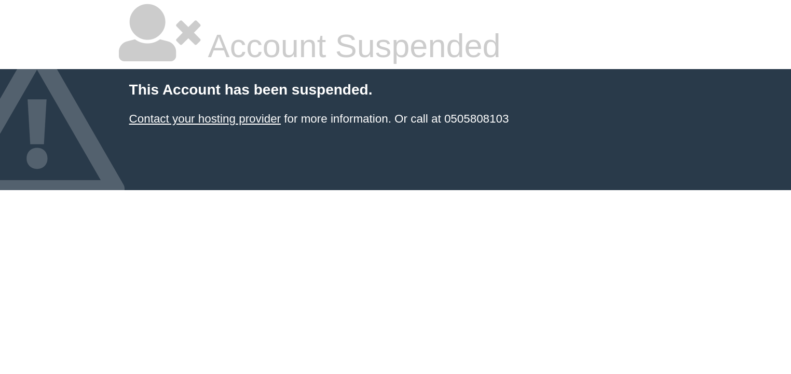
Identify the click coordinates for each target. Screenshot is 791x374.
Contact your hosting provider (205, 118)
